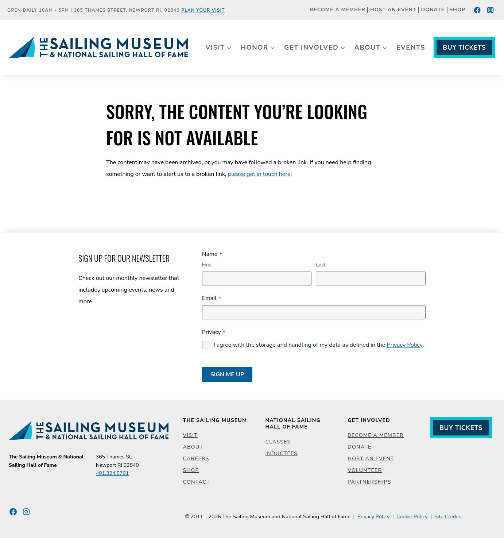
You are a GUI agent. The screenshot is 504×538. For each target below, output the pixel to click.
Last (321, 264)
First (207, 264)
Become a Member (337, 10)
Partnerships (369, 482)
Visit (190, 435)
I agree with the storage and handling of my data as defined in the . (319, 345)
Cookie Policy (412, 516)
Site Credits (448, 516)
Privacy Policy (404, 345)
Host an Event (393, 10)
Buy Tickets (464, 47)
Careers (196, 458)
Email (211, 298)
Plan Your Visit (203, 10)
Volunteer (365, 470)
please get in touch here (259, 174)
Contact (196, 482)
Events (410, 47)
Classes (278, 441)
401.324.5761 (112, 473)
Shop (457, 10)
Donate (433, 10)
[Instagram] (490, 10)
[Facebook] (477, 10)
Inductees (281, 453)
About (193, 446)
